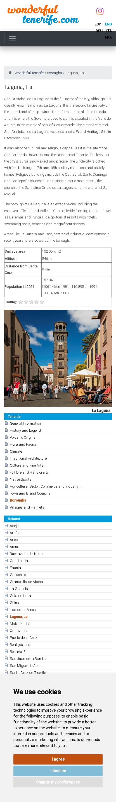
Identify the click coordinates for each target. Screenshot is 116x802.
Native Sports (20, 479)
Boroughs (54, 73)
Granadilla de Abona (26, 582)
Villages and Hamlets (27, 507)
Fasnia (15, 568)
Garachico (18, 575)
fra (108, 37)
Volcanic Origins (22, 437)
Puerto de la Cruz (23, 638)
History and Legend (25, 430)
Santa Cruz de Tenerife (28, 673)
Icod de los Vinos (23, 610)
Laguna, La (18, 617)
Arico (14, 540)
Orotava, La (19, 631)
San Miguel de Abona (27, 666)
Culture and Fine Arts (26, 465)
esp (97, 24)
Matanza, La (20, 624)
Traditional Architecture (28, 458)
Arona (14, 547)
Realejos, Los (20, 645)
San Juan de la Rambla (29, 659)
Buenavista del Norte (26, 554)
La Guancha (19, 589)
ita (109, 31)
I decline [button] (58, 770)
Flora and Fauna (23, 444)
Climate (16, 451)
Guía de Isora (20, 596)
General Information (25, 423)
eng (108, 24)
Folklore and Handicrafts (29, 472)
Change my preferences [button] (58, 782)
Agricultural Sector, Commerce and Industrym (46, 486)
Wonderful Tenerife (29, 73)
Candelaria (19, 561)
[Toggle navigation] (12, 38)
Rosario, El (18, 652)
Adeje (14, 526)
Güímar (16, 603)
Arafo (14, 533)
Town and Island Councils (30, 493)
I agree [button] (58, 759)
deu (99, 31)
